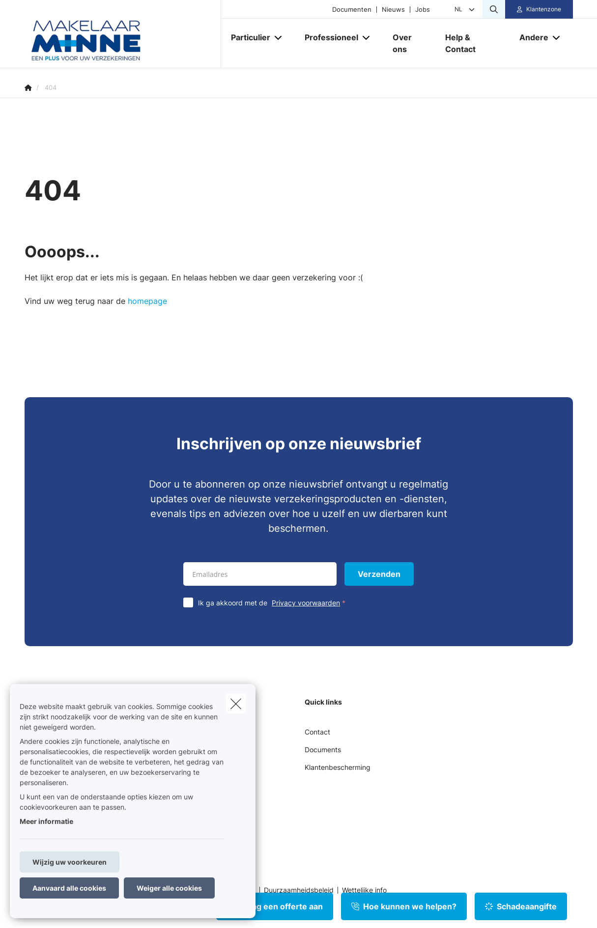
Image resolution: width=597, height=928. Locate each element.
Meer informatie (46, 821)
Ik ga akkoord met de (274, 603)
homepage (147, 301)
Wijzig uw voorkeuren (69, 862)
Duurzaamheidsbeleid (299, 890)
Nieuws (393, 9)
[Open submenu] (279, 37)
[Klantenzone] (539, 9)
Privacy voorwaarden (306, 603)
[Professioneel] (328, 37)
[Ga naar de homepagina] (123, 34)
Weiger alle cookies (169, 888)
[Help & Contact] (472, 43)
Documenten (351, 9)
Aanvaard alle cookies (69, 888)
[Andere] (530, 37)
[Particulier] (247, 37)
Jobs (422, 9)
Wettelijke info (364, 890)
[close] (236, 703)
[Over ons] (409, 43)
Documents (323, 749)
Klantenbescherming (337, 767)
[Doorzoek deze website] (494, 9)
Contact (317, 732)
